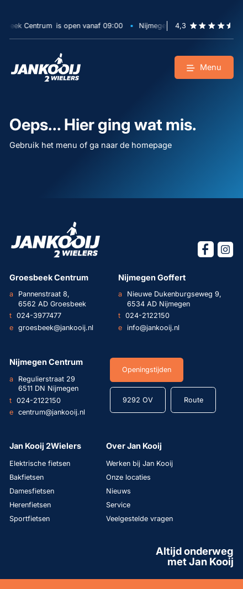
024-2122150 (144, 316)
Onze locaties (128, 477)
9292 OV (138, 400)
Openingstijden (146, 369)
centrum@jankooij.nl (47, 412)
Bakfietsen (26, 477)
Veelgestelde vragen (139, 518)
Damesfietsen (31, 491)
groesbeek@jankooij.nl (51, 328)
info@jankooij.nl (148, 328)
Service (118, 505)
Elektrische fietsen (39, 463)
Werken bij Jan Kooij (139, 463)
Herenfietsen (30, 505)
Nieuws (118, 491)
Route (193, 400)
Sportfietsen (29, 518)
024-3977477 (35, 316)
